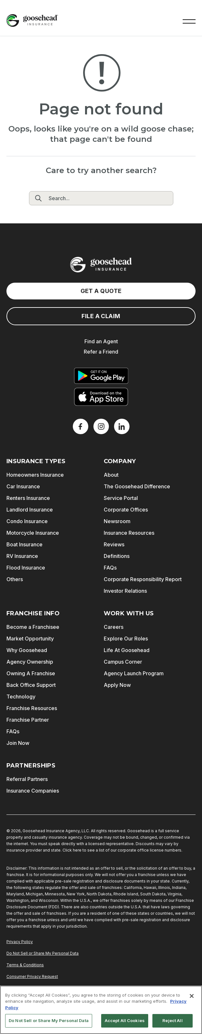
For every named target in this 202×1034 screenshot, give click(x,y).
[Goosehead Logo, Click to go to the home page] (32, 20)
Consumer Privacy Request (32, 976)
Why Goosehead (26, 650)
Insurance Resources (129, 533)
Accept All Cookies (125, 1020)
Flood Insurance (25, 567)
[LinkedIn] (122, 426)
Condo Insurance (27, 521)
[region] (101, 1010)
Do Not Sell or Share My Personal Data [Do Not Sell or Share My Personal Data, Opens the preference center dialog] (49, 1020)
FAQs (110, 567)
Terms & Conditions (25, 964)
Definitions (117, 556)
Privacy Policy (19, 941)
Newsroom (117, 521)
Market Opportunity (30, 638)
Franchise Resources (31, 708)
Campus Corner (123, 661)
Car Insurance (23, 486)
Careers (113, 627)
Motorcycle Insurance (32, 533)
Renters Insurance (28, 498)
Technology (20, 696)
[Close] (192, 996)
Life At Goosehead (126, 650)
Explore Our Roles (126, 638)
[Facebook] (80, 426)
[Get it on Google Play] (101, 376)
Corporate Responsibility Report (143, 579)
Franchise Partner (27, 720)
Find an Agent (101, 341)
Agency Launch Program (134, 673)
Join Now (17, 743)
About (111, 475)
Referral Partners (27, 779)
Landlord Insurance (29, 509)
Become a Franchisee (32, 627)
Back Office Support (31, 685)
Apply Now (117, 685)
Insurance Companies (32, 790)
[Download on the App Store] (101, 397)
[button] (189, 20)
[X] (101, 426)
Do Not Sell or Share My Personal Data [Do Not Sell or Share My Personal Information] (42, 953)
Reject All (172, 1020)
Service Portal (121, 498)
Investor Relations (125, 591)
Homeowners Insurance (35, 475)
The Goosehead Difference (137, 486)
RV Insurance (22, 556)
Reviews (114, 544)
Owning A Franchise (30, 673)
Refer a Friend (101, 351)
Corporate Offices (126, 509)
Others (14, 579)
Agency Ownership (29, 661)
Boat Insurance (24, 544)
